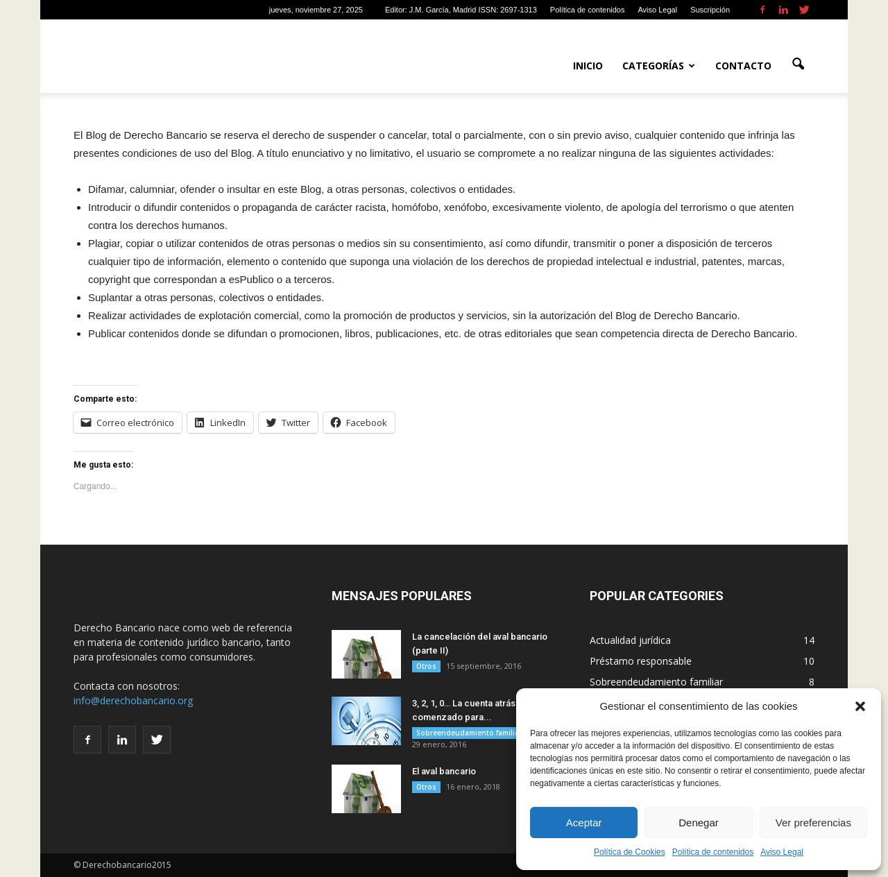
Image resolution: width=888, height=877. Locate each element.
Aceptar (584, 822)
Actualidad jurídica (630, 640)
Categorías (658, 65)
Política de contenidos (712, 852)
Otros (426, 666)
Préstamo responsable (641, 660)
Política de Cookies (629, 852)
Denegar (698, 822)
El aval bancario (444, 771)
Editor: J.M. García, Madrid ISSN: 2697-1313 (461, 10)
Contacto (743, 65)
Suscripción (710, 10)
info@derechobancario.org (133, 700)
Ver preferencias (813, 822)
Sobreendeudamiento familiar (469, 733)
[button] (860, 706)
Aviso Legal (781, 852)
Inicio (588, 65)
